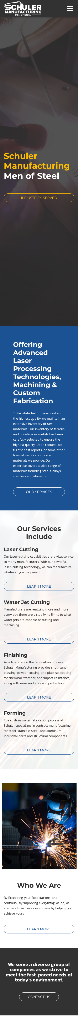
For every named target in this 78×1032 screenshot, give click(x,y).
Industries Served (47, 197)
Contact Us (39, 996)
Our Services (39, 491)
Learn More (39, 928)
